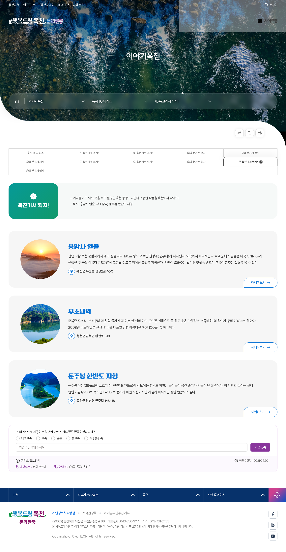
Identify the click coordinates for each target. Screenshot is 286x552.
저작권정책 (89, 513)
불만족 (76, 438)
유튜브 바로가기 (273, 536)
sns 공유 (239, 133)
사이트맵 (267, 19)
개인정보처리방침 (63, 513)
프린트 (259, 133)
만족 (44, 438)
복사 (249, 133)
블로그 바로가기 (273, 525)
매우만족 (26, 438)
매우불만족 (96, 438)
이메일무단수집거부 (116, 513)
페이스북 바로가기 (273, 514)
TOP (277, 497)
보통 (59, 438)
